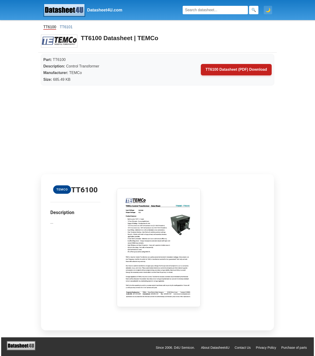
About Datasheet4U (215, 347)
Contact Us (243, 347)
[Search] (215, 10)
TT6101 (66, 27)
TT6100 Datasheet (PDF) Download (236, 69)
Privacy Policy (266, 347)
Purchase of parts (294, 347)
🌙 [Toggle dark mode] (267, 10)
